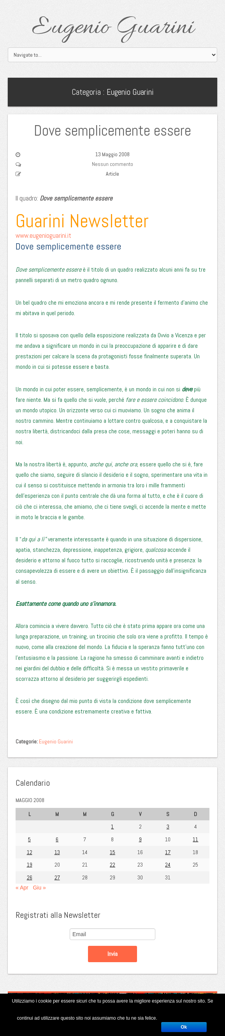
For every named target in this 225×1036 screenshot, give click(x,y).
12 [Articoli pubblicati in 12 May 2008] (29, 852)
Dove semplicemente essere (112, 130)
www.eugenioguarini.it (43, 235)
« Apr (22, 887)
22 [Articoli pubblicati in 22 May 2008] (112, 864)
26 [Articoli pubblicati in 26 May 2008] (29, 877)
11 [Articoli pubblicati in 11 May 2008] (195, 839)
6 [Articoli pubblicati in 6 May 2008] (57, 839)
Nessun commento (112, 163)
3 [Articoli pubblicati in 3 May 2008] (168, 826)
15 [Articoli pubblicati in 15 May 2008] (112, 852)
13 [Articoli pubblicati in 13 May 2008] (57, 852)
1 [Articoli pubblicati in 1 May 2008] (112, 826)
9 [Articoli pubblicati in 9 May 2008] (140, 839)
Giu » (39, 887)
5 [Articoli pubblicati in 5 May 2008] (29, 839)
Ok (184, 1027)
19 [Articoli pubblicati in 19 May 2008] (29, 864)
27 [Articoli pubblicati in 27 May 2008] (57, 877)
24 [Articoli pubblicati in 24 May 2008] (168, 864)
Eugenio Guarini (113, 28)
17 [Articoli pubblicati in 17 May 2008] (168, 852)
